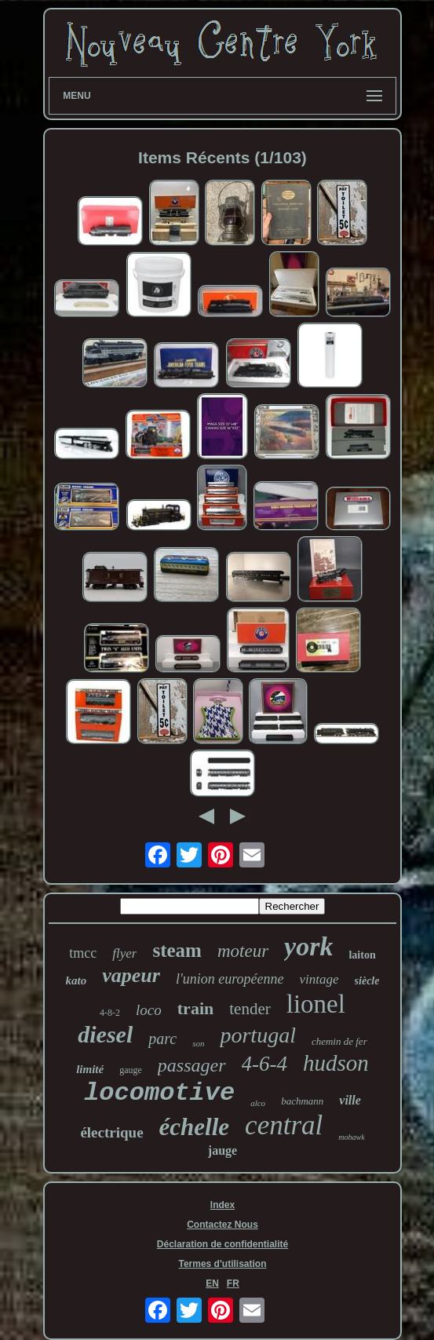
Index (222, 1204)
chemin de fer (339, 1041)
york (308, 946)
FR (233, 1283)
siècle (367, 981)
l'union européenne (230, 979)
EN (212, 1283)
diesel (105, 1034)
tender (249, 1008)
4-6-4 (264, 1063)
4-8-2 (110, 1012)
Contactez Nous (222, 1224)
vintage (319, 979)
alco (257, 1103)
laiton (361, 955)
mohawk (351, 1137)
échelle (194, 1127)
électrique (111, 1132)
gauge (130, 1069)
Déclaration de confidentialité (222, 1244)
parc (162, 1038)
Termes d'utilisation (222, 1263)
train (195, 1008)
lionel (315, 1004)
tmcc (83, 953)
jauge (222, 1150)
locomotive (159, 1093)
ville (350, 1100)
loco (149, 1010)
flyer (124, 953)
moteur (242, 951)
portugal (257, 1035)
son (198, 1043)
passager (192, 1065)
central (284, 1125)
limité (90, 1069)
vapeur (131, 975)
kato (76, 980)
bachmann (302, 1101)
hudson (336, 1062)
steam (176, 950)
